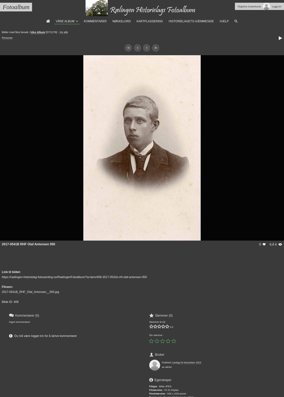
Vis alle (63, 32)
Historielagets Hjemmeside (191, 21)
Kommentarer (95, 21)
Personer (7, 37)
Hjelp (224, 21)
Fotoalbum (16, 7)
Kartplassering (150, 21)
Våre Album (65, 21)
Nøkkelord (121, 21)
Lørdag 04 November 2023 (186, 362)
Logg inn (276, 6)
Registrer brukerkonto (249, 6)
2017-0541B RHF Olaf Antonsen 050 (28, 244)
